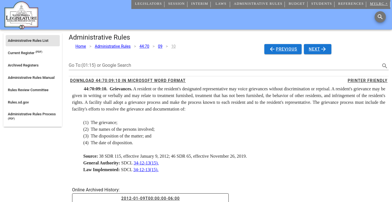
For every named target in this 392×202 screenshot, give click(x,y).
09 (160, 46)
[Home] (21, 27)
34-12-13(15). (146, 162)
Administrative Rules (113, 46)
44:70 (144, 46)
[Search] (380, 16)
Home (80, 46)
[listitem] (33, 40)
